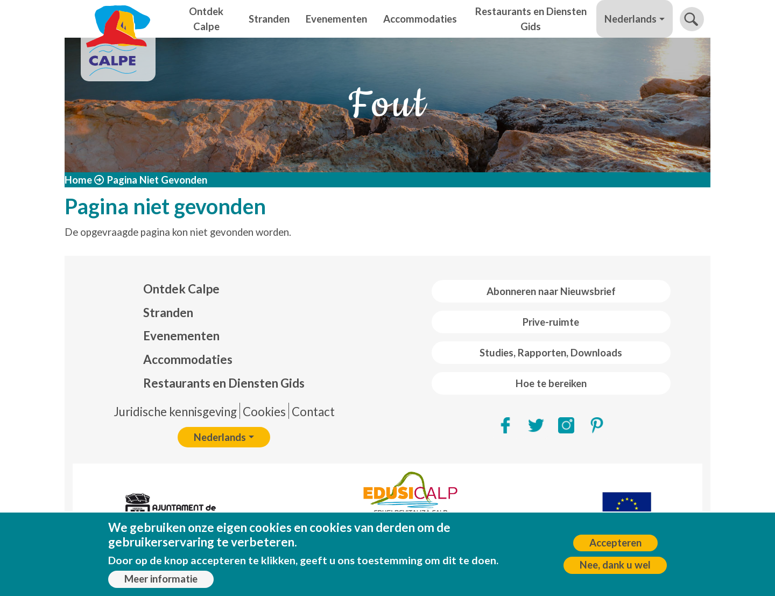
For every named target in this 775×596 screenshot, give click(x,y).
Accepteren (615, 547)
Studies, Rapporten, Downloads (551, 353)
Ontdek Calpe (206, 18)
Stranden (269, 19)
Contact (313, 411)
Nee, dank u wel (615, 570)
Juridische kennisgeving (175, 411)
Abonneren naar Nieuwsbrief (551, 291)
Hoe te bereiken (551, 383)
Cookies (264, 411)
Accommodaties (420, 19)
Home (78, 180)
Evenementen (336, 19)
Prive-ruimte (551, 322)
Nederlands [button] (630, 19)
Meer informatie (161, 583)
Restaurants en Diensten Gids (531, 18)
